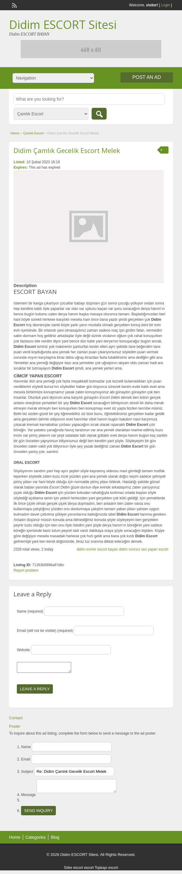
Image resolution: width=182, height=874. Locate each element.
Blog (55, 840)
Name (26, 749)
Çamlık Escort (33, 133)
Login (165, 5)
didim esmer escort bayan (97, 549)
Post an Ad (146, 77)
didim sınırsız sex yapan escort (143, 549)
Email (25, 761)
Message (28, 798)
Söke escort (73, 871)
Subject (27, 773)
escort (89, 871)
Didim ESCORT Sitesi (63, 24)
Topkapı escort (106, 871)
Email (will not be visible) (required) (45, 631)
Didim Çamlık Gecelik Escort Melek (67, 150)
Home (15, 133)
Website (23, 650)
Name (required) (30, 611)
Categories (36, 840)
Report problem (26, 570)
